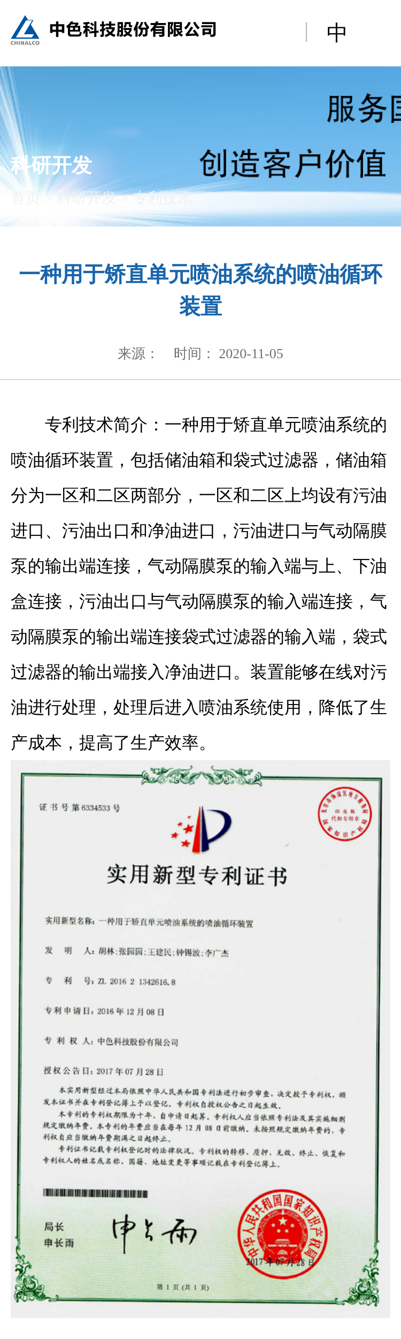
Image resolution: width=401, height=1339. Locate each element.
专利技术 (162, 198)
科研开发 (87, 198)
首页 (26, 198)
